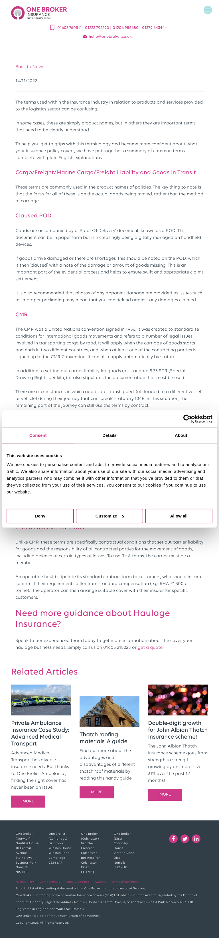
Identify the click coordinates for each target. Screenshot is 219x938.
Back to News (29, 67)
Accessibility (25, 882)
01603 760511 (69, 28)
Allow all (179, 515)
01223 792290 (97, 28)
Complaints (48, 882)
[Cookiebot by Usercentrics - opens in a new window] (187, 419)
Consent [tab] (38, 435)
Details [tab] (109, 435)
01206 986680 (126, 28)
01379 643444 (154, 28)
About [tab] (181, 435)
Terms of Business (124, 882)
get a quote (150, 647)
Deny (40, 515)
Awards (100, 882)
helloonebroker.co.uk (110, 37)
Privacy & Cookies (75, 882)
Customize (110, 515)
